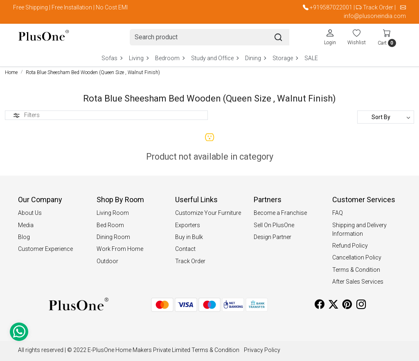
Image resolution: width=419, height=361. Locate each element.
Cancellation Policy (356, 257)
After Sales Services (357, 281)
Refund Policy (350, 245)
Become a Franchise (280, 213)
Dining (255, 58)
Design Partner (272, 237)
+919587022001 (331, 7)
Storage (285, 58)
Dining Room (113, 237)
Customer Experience (45, 249)
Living (138, 58)
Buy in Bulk (189, 237)
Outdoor (107, 261)
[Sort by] (385, 117)
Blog (24, 237)
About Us (30, 213)
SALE (311, 58)
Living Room (113, 213)
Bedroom (169, 58)
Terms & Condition (356, 269)
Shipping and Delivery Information (359, 229)
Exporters (187, 225)
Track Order (378, 7)
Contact (185, 249)
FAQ (337, 213)
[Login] (330, 36)
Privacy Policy (262, 350)
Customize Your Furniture (208, 213)
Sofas (111, 58)
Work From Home (120, 249)
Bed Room (110, 225)
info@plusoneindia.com (375, 16)
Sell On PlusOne (274, 225)
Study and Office (214, 58)
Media (26, 225)
